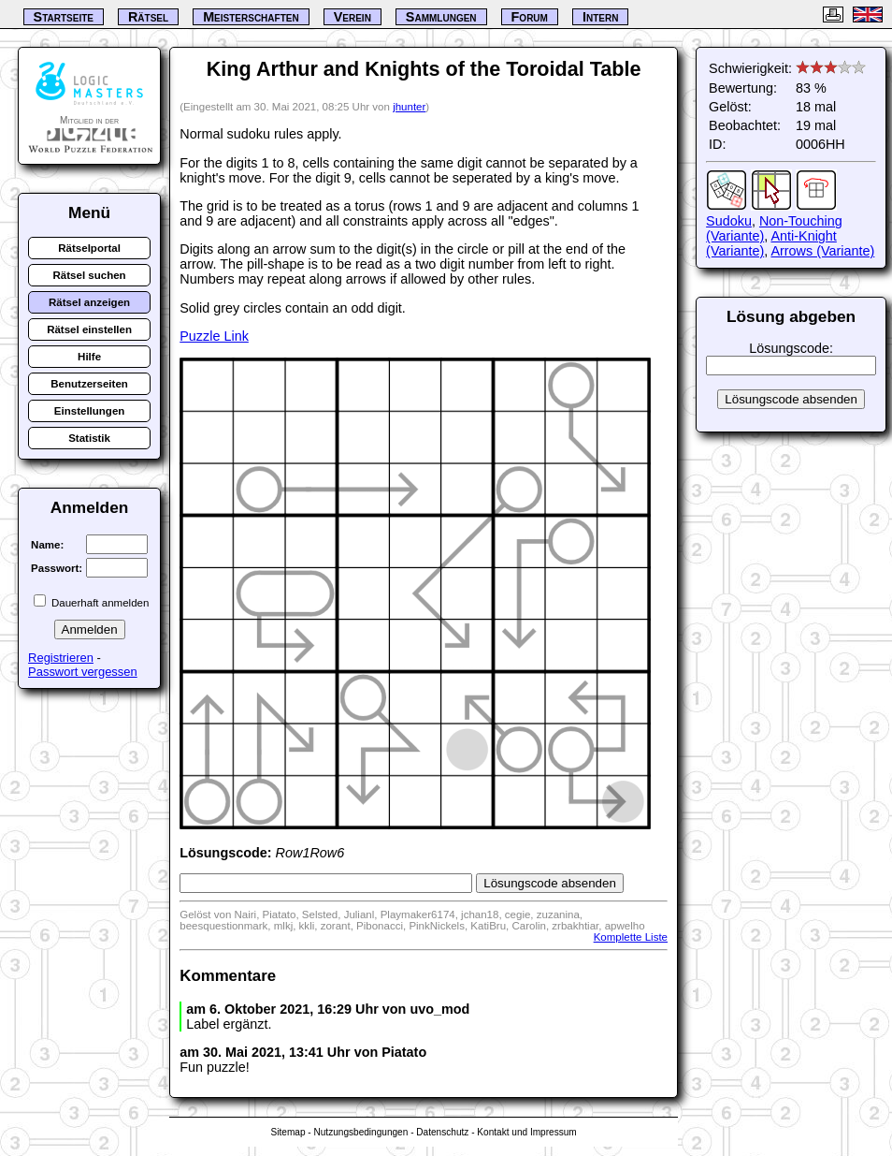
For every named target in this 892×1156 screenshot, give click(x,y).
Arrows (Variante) (822, 250)
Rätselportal (89, 248)
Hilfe (89, 356)
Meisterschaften (251, 16)
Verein (352, 16)
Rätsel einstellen (89, 329)
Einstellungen (89, 411)
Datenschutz (442, 1132)
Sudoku (729, 220)
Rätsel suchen (89, 275)
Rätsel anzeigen (89, 302)
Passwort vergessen (82, 672)
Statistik (89, 438)
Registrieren (61, 658)
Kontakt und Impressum (526, 1132)
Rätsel (148, 16)
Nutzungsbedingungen (360, 1132)
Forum (529, 16)
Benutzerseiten (89, 383)
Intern (600, 16)
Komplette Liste (631, 937)
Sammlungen (441, 16)
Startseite (64, 16)
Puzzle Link (214, 336)
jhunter (409, 106)
